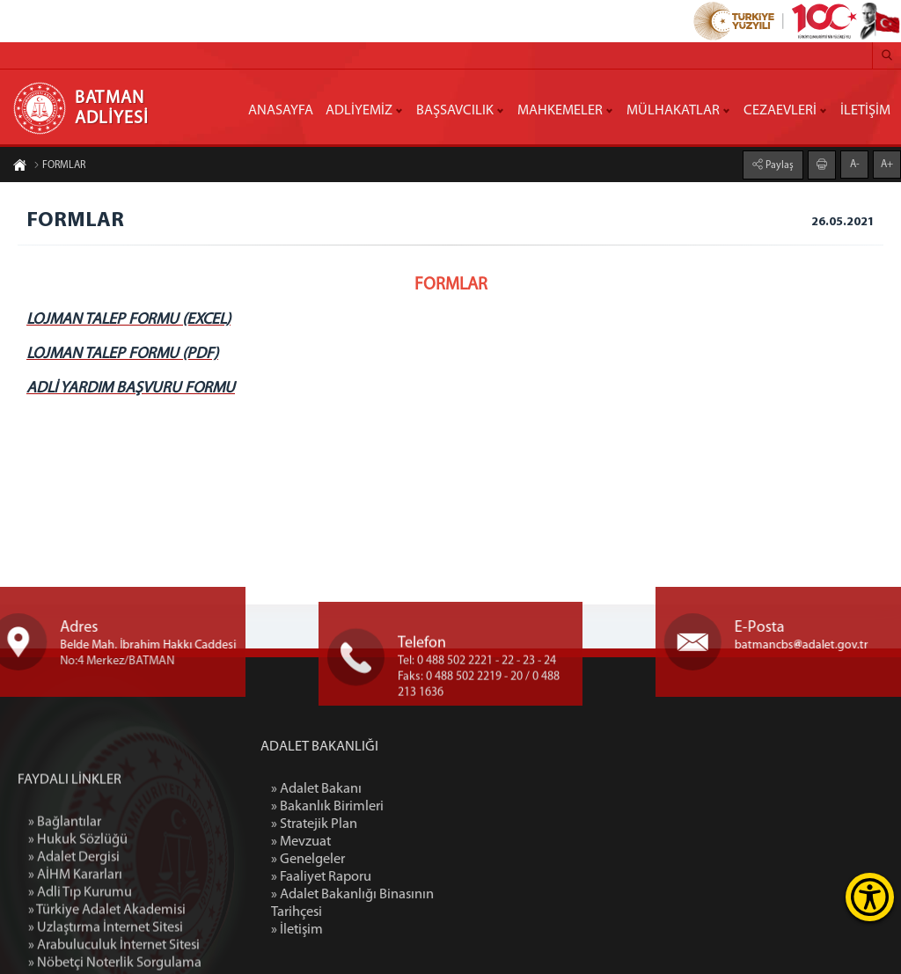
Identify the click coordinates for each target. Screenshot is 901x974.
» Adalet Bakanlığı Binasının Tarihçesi (431, 903)
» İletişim (376, 930)
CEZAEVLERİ (780, 111)
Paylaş (778, 163)
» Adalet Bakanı (395, 789)
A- (855, 162)
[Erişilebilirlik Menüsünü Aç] (870, 897)
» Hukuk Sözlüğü (78, 939)
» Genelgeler (387, 860)
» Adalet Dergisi (74, 956)
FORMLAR (59, 167)
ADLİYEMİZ (359, 111)
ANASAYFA (280, 111)
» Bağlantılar (64, 921)
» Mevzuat (380, 842)
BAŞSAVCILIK (455, 111)
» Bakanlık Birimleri (406, 807)
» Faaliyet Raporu (400, 877)
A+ (887, 162)
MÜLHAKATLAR (673, 111)
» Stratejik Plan (393, 824)
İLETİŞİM (865, 111)
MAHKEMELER (560, 111)
